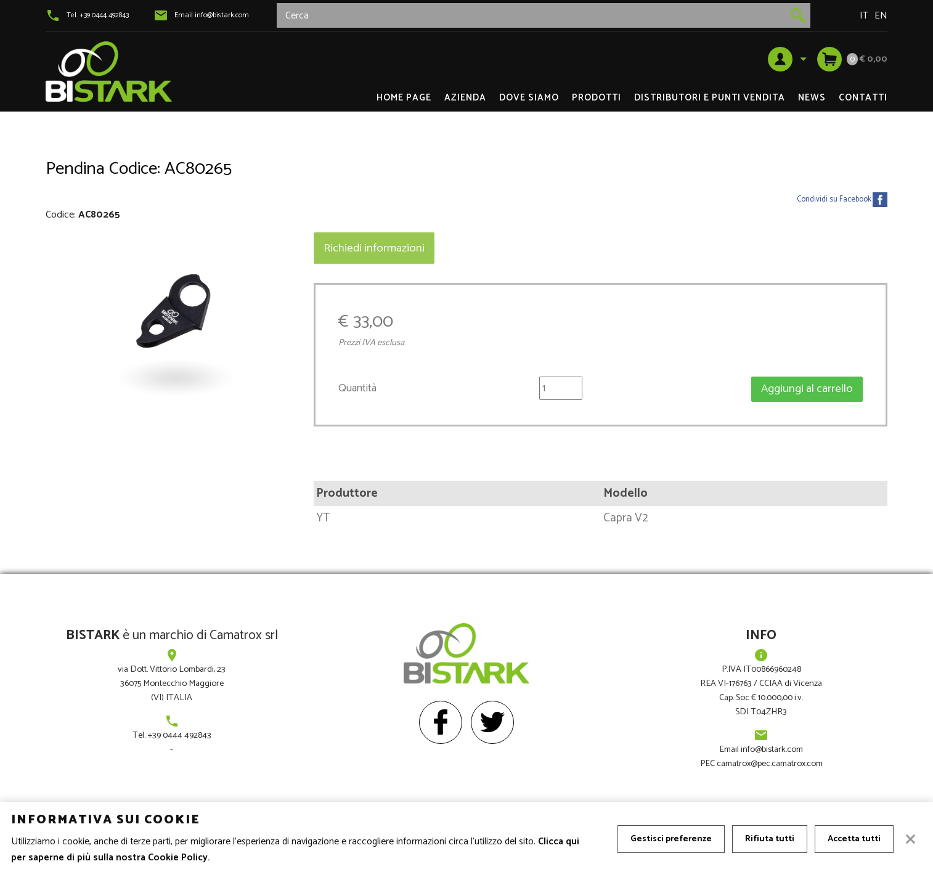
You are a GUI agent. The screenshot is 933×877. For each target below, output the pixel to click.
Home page (404, 97)
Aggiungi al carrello (807, 388)
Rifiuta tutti (769, 839)
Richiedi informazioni (374, 248)
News (812, 97)
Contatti (863, 97)
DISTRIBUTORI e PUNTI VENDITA (709, 97)
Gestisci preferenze (671, 839)
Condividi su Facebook (834, 199)
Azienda (465, 97)
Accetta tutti (854, 839)
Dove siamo (529, 97)
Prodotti (596, 97)
